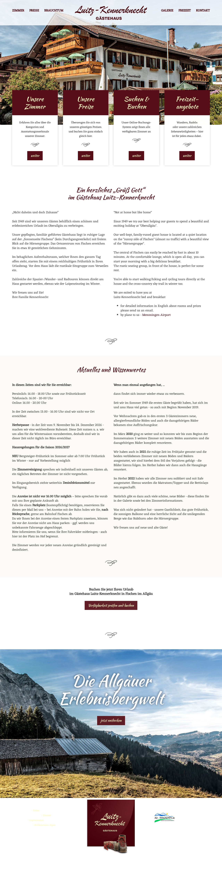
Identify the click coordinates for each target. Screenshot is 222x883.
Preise (34, 11)
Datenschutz (133, 876)
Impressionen (36, 820)
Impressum (118, 876)
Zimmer (18, 11)
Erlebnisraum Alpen (45, 825)
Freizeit (184, 11)
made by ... (149, 876)
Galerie (167, 11)
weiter (35, 155)
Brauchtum (53, 11)
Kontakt (203, 11)
